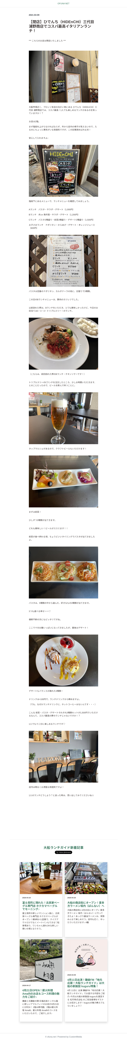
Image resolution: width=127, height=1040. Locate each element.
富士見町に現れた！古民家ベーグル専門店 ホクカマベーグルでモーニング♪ (40, 906)
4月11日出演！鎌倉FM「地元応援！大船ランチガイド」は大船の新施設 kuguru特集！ (85, 983)
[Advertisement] (64, 821)
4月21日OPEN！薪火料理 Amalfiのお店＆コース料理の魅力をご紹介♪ (41, 993)
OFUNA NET (63, 3)
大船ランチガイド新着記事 (64, 847)
